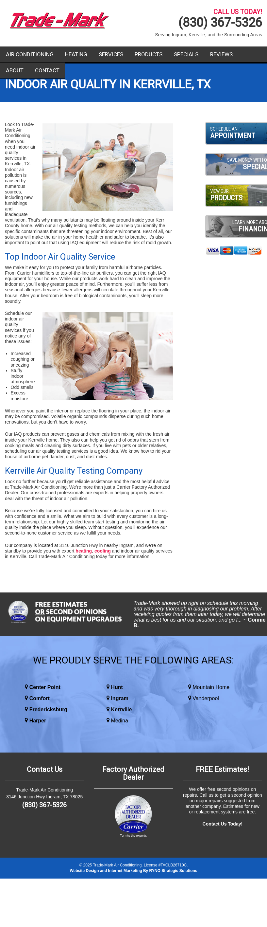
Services (111, 54)
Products (148, 54)
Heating (76, 54)
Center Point (44, 687)
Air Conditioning (30, 54)
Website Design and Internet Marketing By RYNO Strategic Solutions (133, 870)
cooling (102, 551)
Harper (37, 720)
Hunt (117, 687)
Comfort (39, 698)
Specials (186, 54)
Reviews (221, 54)
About (15, 70)
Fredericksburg (48, 709)
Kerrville (121, 709)
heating (83, 551)
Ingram (119, 698)
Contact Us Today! (223, 824)
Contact (47, 70)
